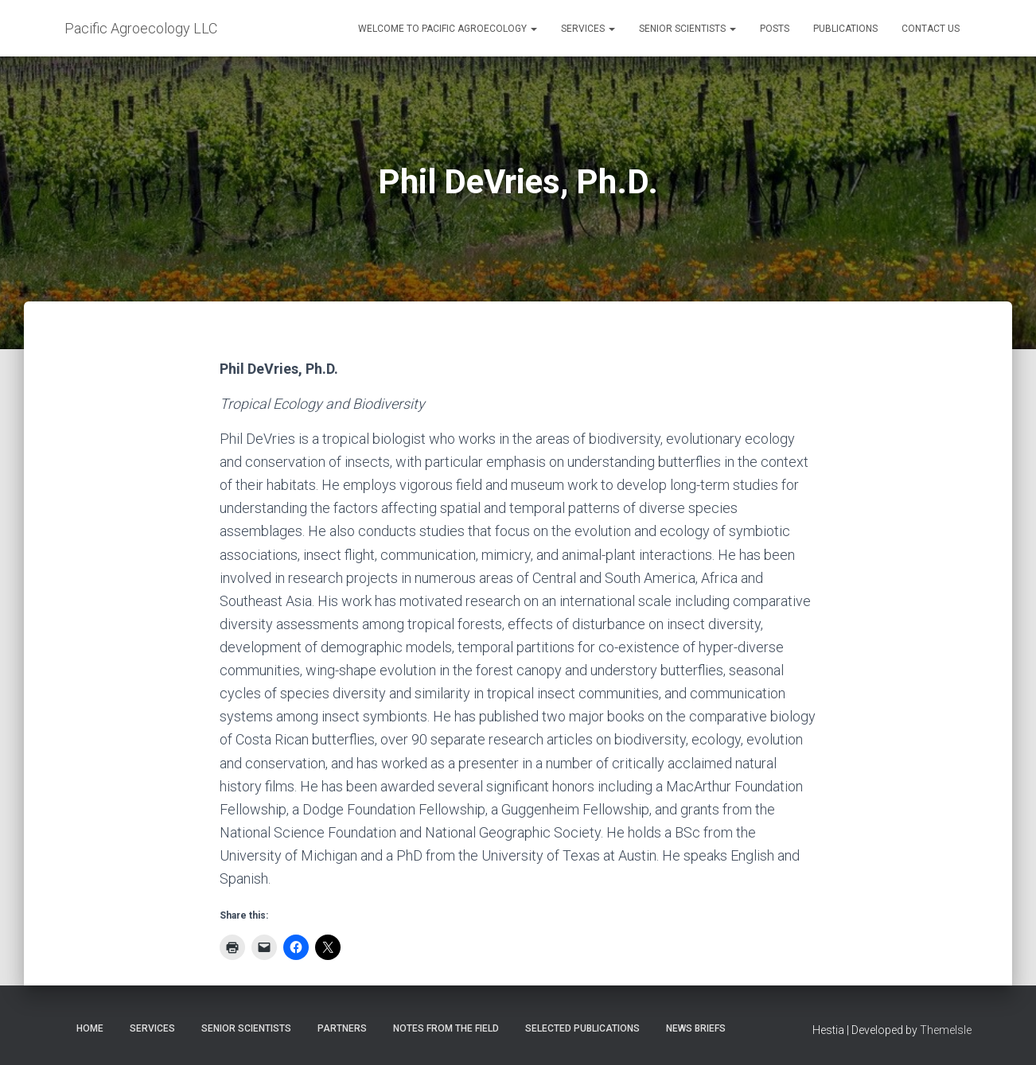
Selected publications (582, 1028)
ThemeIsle (946, 1030)
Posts (774, 28)
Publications (845, 28)
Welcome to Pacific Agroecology (447, 28)
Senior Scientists (687, 28)
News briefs (696, 1028)
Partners (342, 1028)
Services (588, 28)
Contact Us (931, 28)
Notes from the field (446, 1028)
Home (89, 1028)
